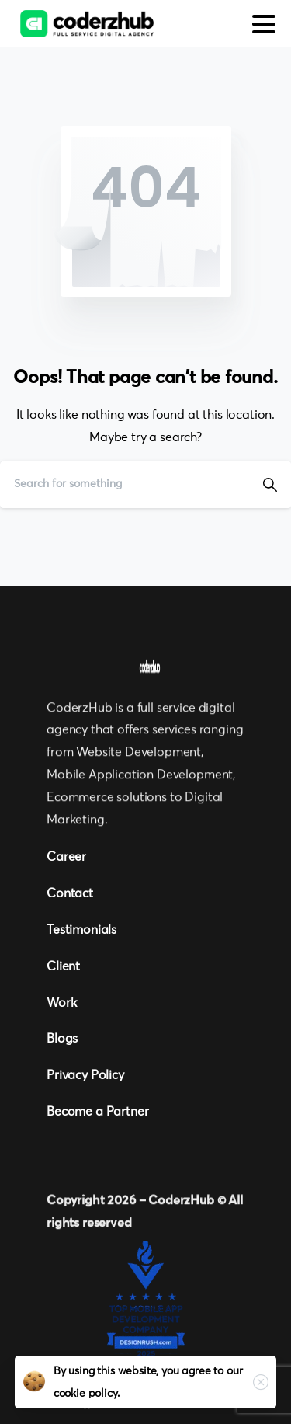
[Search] (124, 484)
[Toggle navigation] (263, 24)
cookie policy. (87, 1393)
